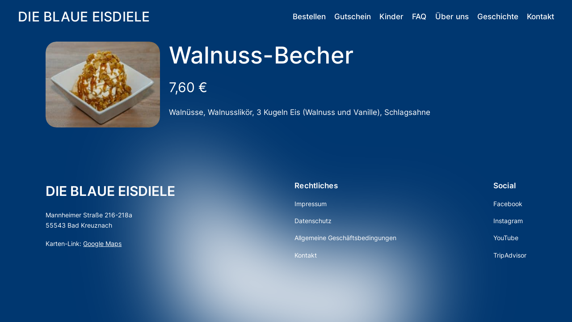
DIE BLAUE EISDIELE (84, 16)
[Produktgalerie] (103, 84)
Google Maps (102, 243)
